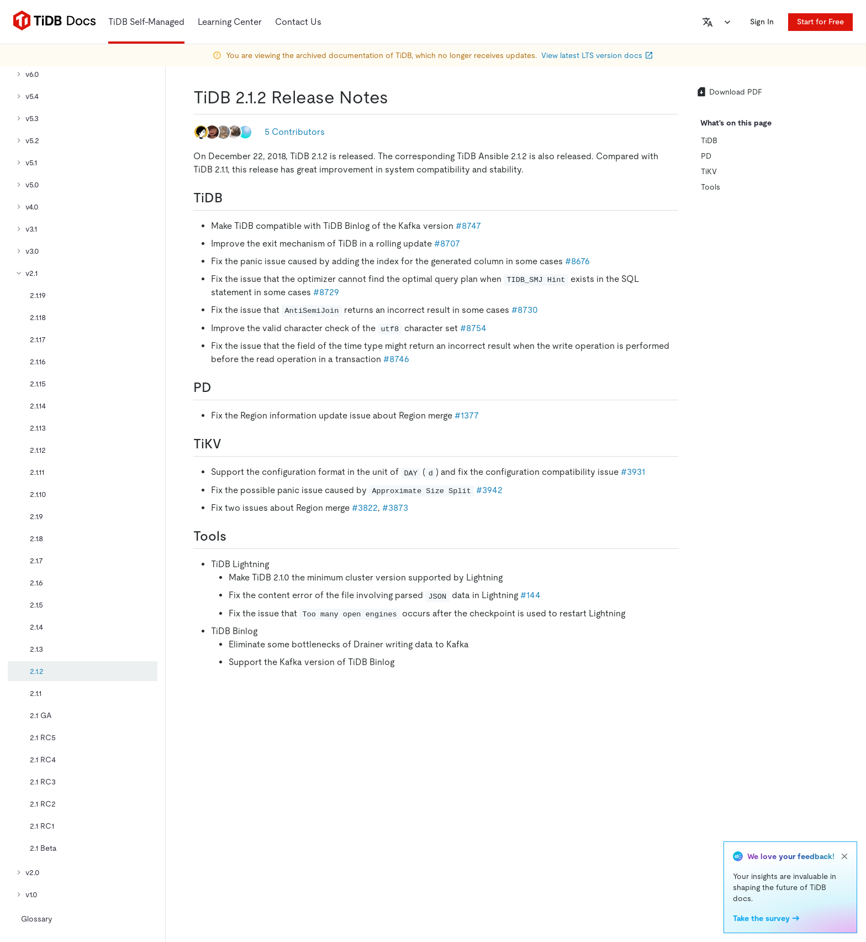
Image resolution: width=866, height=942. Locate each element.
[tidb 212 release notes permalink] (397, 97)
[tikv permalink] (230, 444)
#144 (530, 595)
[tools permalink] (235, 536)
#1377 (467, 415)
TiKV (709, 171)
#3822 (365, 508)
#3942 (489, 490)
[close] (844, 856)
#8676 (577, 261)
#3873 (395, 508)
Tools (710, 186)
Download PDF (729, 91)
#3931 (633, 472)
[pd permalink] (220, 387)
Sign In (762, 21)
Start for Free (820, 21)
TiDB (709, 140)
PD (706, 155)
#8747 (468, 226)
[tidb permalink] (231, 198)
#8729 (326, 292)
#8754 (473, 328)
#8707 (447, 243)
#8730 (524, 310)
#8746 (396, 359)
